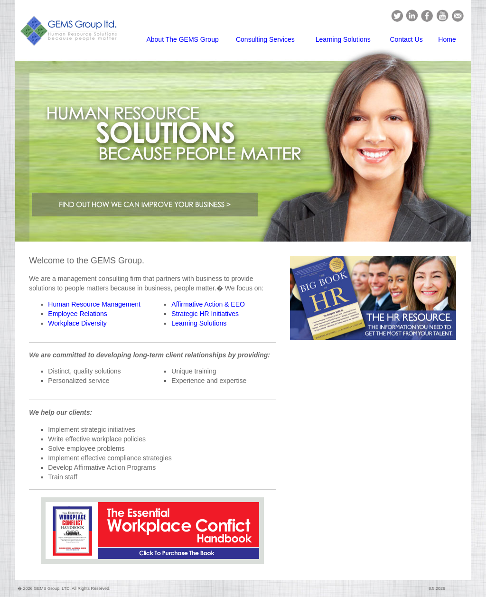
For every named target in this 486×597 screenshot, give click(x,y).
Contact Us (406, 39)
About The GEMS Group (182, 39)
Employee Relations (77, 313)
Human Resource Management (94, 304)
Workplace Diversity (77, 323)
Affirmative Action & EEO (208, 304)
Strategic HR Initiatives (205, 313)
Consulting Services (265, 39)
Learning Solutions (343, 39)
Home (447, 39)
